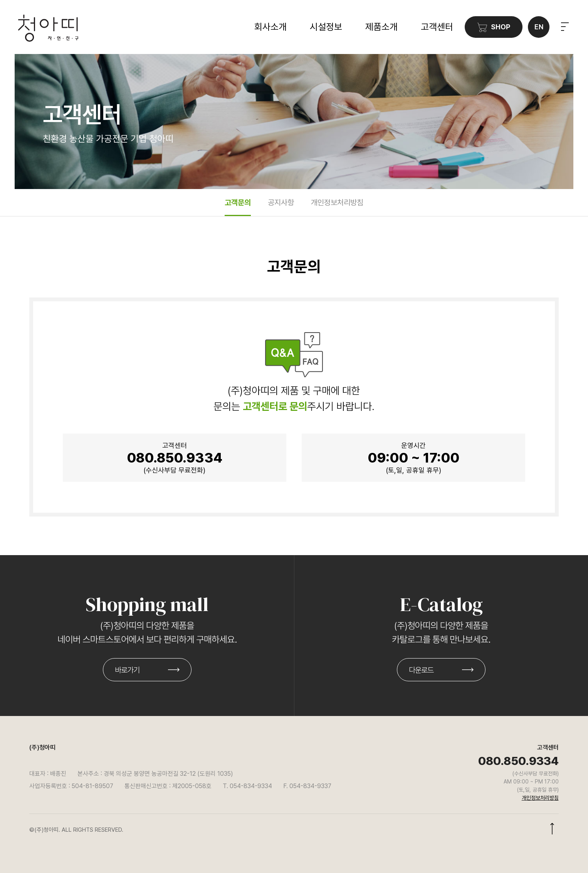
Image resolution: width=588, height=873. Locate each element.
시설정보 (326, 26)
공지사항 (281, 202)
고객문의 (238, 202)
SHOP (493, 27)
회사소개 (270, 26)
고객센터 (437, 26)
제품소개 (381, 26)
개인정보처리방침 (337, 202)
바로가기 (127, 670)
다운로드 (421, 670)
